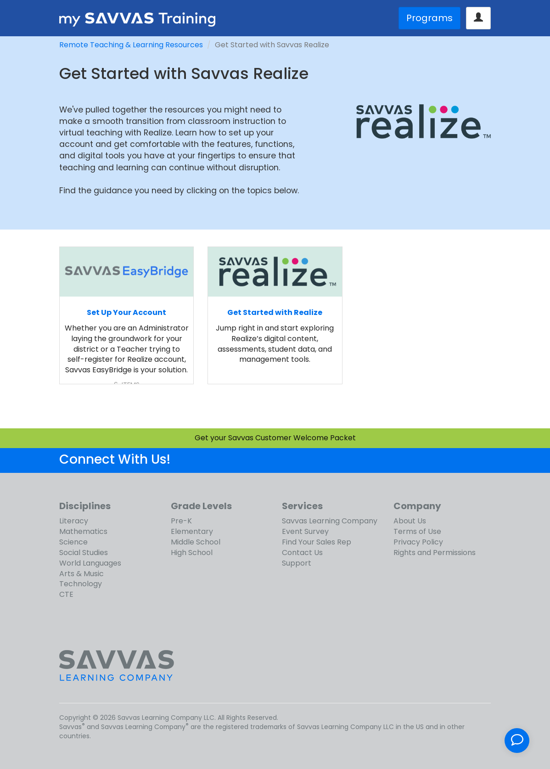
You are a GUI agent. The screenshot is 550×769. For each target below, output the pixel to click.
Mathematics (83, 531)
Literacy (73, 521)
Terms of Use (417, 531)
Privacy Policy (418, 542)
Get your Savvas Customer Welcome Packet (275, 437)
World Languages (90, 563)
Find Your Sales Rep (316, 542)
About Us (409, 521)
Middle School (195, 542)
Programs (429, 17)
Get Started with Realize (274, 312)
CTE (66, 594)
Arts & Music (81, 573)
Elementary (192, 531)
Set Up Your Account (126, 312)
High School (192, 552)
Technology (80, 583)
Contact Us (302, 552)
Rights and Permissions (434, 552)
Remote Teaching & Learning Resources (131, 44)
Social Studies (83, 552)
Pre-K (181, 521)
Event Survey (305, 531)
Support (296, 563)
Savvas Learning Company (329, 521)
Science (73, 542)
